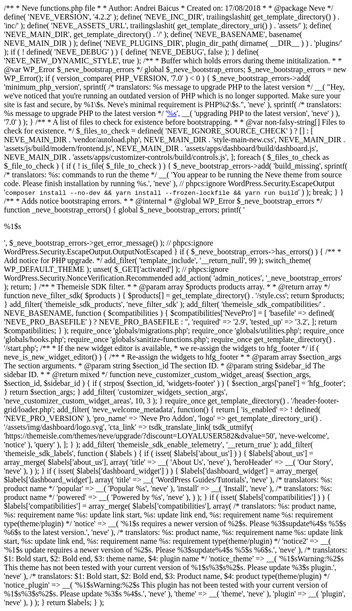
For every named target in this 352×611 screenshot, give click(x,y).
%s (172, 113)
